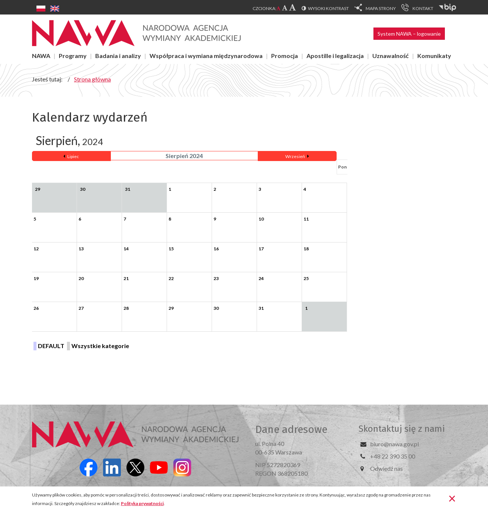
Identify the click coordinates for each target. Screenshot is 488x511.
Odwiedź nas (386, 468)
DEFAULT (51, 345)
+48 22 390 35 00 (392, 456)
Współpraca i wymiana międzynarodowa (206, 55)
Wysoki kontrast (328, 8)
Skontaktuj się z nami (402, 429)
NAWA (41, 55)
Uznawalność (390, 55)
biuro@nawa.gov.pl (394, 443)
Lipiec (73, 156)
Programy (73, 55)
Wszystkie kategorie (100, 345)
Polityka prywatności (142, 503)
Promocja (284, 55)
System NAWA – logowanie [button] (409, 33)
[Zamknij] (452, 498)
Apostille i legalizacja (335, 55)
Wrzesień (295, 156)
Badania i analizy (118, 55)
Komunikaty (434, 55)
